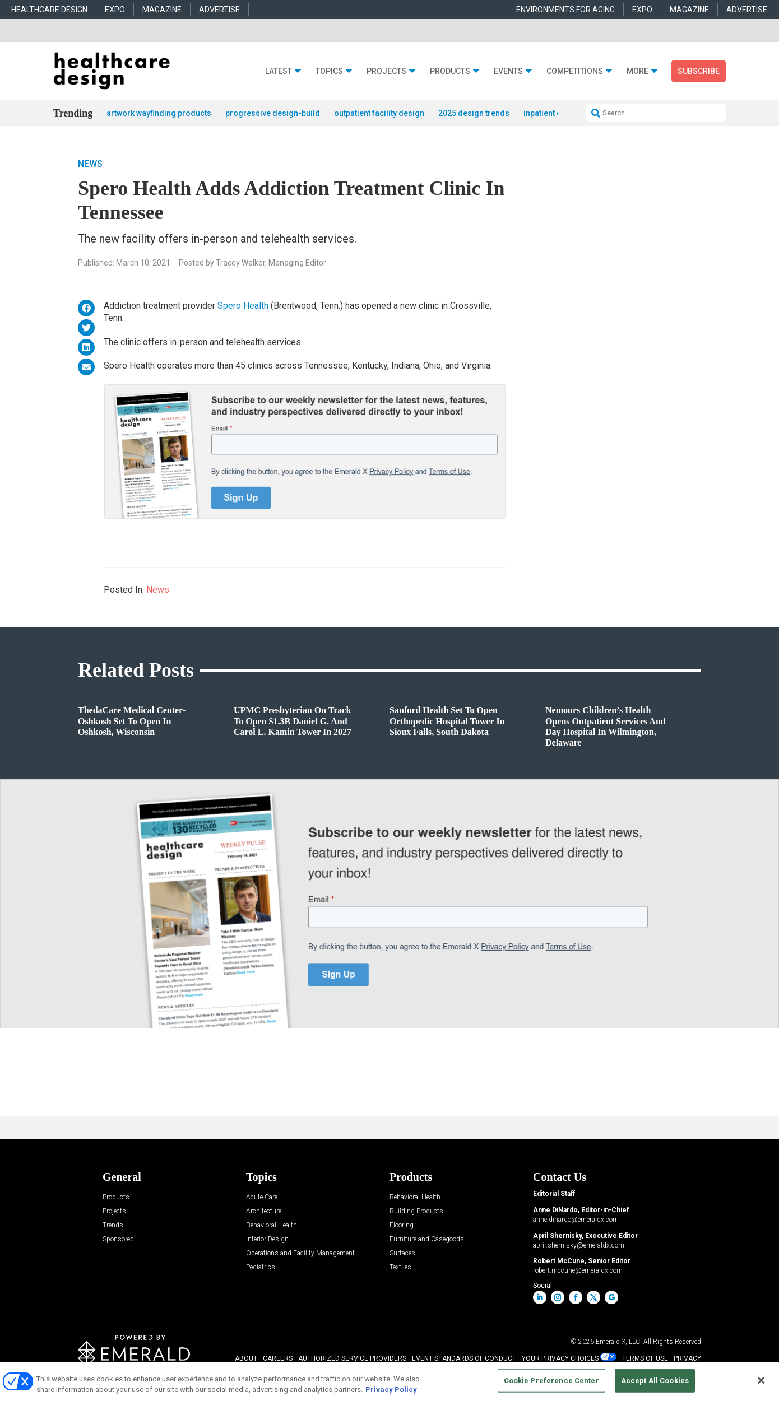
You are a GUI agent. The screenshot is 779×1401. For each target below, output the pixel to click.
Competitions (574, 71)
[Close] (761, 1380)
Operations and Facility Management (300, 1253)
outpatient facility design (379, 113)
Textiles (400, 1267)
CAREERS (278, 1358)
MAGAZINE (162, 9)
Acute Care (261, 1197)
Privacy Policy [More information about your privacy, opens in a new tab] (391, 1389)
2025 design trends (473, 113)
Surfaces (402, 1253)
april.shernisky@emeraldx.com (578, 1245)
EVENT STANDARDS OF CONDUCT (464, 1358)
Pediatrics (260, 1267)
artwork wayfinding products (158, 113)
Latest (278, 71)
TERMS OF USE (645, 1358)
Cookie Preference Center (551, 1380)
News (90, 164)
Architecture (263, 1211)
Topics (329, 71)
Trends (113, 1225)
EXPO (115, 9)
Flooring (402, 1225)
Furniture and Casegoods (427, 1239)
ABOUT (246, 1358)
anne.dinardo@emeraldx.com (576, 1219)
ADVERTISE (219, 9)
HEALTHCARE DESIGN (49, 9)
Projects (386, 71)
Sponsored (118, 1239)
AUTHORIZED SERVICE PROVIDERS (352, 1358)
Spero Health (242, 305)
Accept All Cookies (655, 1380)
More (637, 71)
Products (450, 71)
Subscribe (699, 71)
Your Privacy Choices (560, 1358)
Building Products (416, 1211)
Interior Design (267, 1239)
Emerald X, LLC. (619, 1342)
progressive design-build (272, 113)
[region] (389, 1381)
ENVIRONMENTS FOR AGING (565, 9)
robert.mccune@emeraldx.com (578, 1270)
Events (508, 71)
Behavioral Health (271, 1225)
